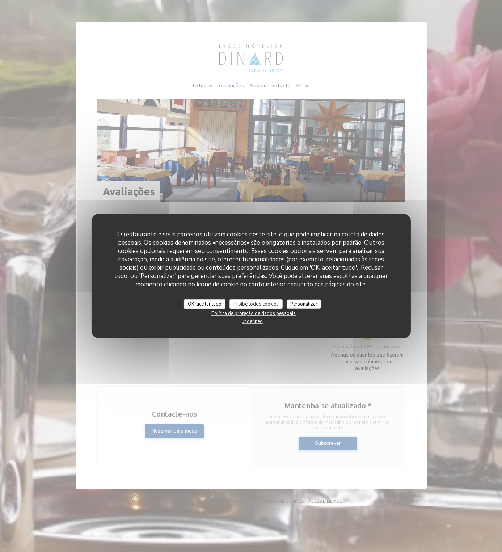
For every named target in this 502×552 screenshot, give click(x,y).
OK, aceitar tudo (205, 303)
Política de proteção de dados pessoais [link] (253, 313)
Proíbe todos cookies (256, 303)
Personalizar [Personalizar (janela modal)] (303, 303)
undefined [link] (252, 321)
